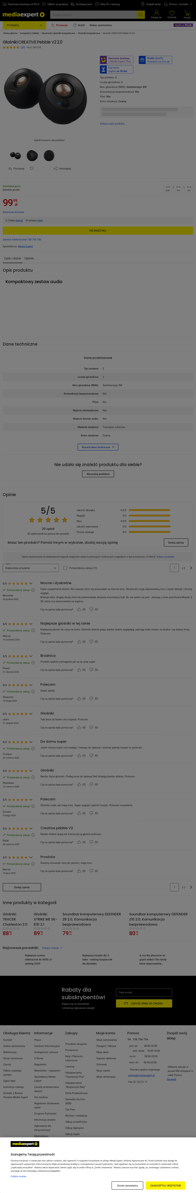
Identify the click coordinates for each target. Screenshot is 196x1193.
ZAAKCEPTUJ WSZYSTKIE (165, 1185)
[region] (98, 1165)
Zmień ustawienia (127, 1185)
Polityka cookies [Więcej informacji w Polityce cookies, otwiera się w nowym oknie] (19, 1176)
